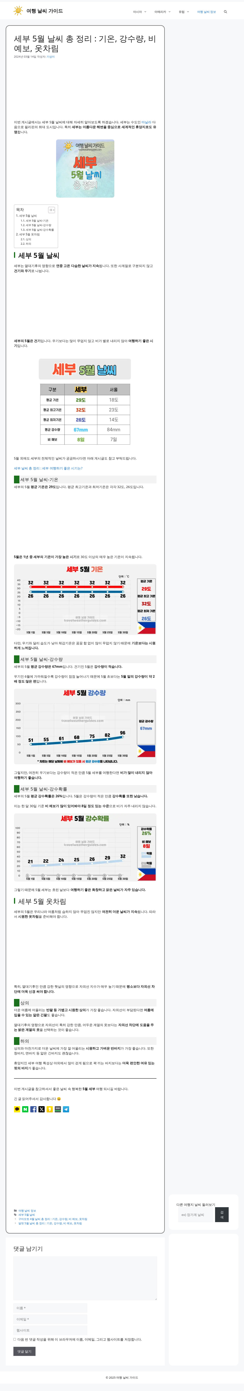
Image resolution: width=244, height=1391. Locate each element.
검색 (222, 1214)
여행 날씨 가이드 (44, 10)
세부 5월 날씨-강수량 (38, 225)
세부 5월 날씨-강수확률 (40, 230)
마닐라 (146, 122)
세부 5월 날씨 (28, 216)
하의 (28, 243)
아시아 (142, 11)
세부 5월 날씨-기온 (37, 220)
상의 (28, 239)
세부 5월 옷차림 (29, 234)
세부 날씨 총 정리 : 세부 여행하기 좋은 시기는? (48, 468)
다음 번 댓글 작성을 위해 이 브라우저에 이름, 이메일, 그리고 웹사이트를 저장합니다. (79, 1339)
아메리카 (165, 11)
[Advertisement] (85, 86)
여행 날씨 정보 (206, 12)
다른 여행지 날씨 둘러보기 (195, 1204)
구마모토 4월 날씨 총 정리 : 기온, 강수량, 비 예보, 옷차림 (52, 1219)
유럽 (186, 11)
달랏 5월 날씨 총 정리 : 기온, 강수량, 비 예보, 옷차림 (50, 1223)
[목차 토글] (49, 210)
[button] (225, 11)
